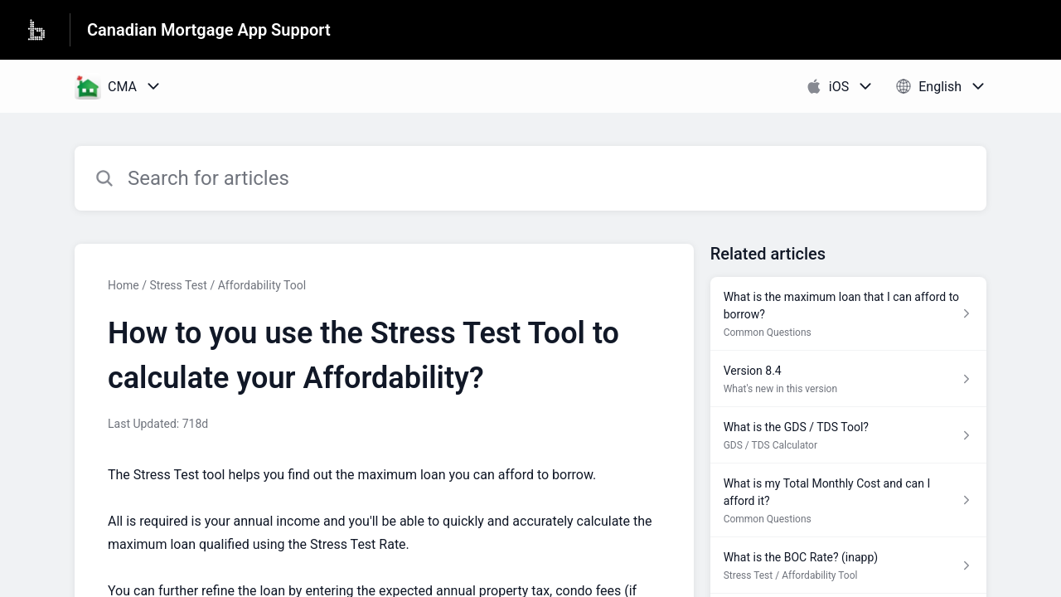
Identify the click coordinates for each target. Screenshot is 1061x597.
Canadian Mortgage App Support (209, 30)
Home (123, 285)
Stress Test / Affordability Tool (227, 285)
